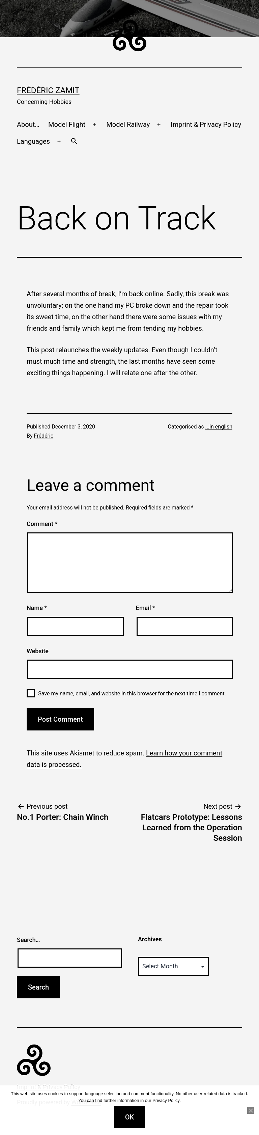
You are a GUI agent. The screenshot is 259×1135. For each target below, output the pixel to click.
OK (129, 1117)
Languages (33, 141)
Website (38, 651)
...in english (218, 426)
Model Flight (66, 124)
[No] (250, 1110)
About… (28, 124)
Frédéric (44, 436)
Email (145, 607)
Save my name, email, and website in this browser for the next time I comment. (132, 693)
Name (37, 607)
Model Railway (128, 124)
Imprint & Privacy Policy (206, 124)
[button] (74, 141)
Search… (28, 939)
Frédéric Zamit (48, 90)
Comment (42, 523)
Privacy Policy (165, 1100)
